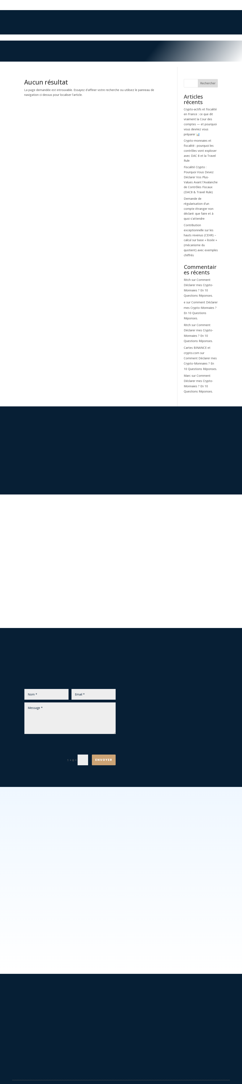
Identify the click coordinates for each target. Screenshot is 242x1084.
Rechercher (208, 83)
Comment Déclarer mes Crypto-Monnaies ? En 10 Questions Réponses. (200, 363)
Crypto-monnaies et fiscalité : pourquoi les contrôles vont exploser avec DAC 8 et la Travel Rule (200, 151)
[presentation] (84, 745)
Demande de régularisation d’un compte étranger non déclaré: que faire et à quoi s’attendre (198, 209)
